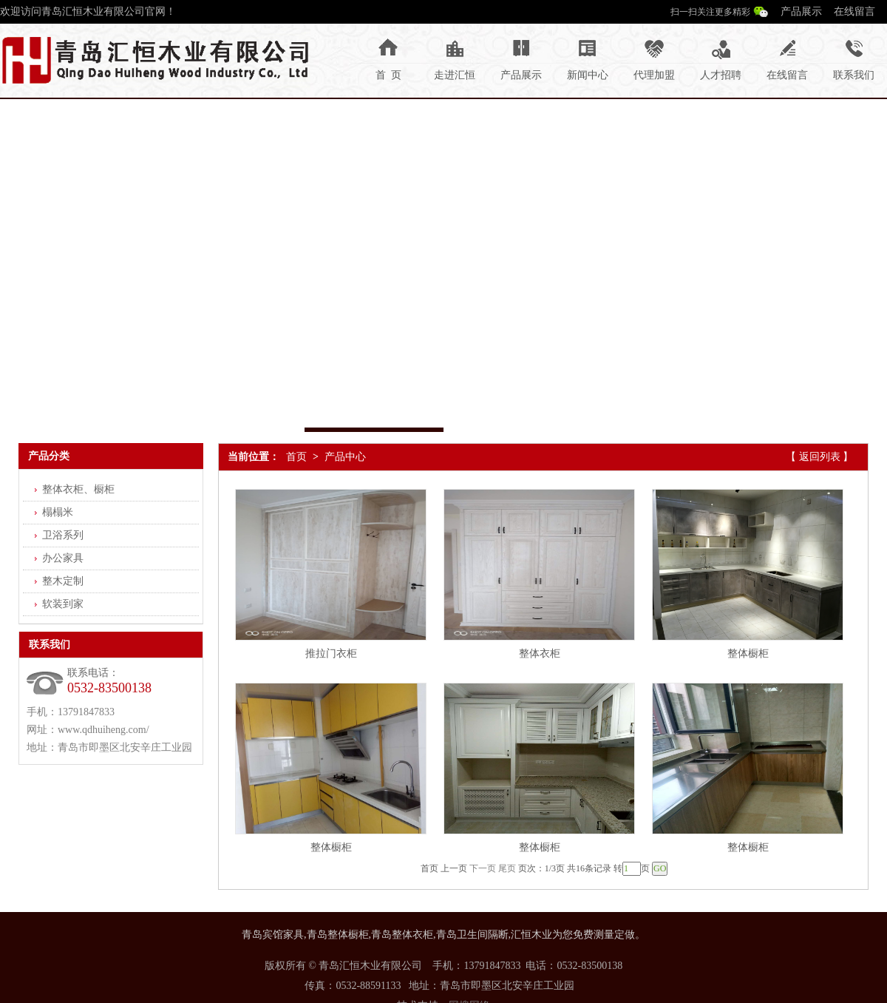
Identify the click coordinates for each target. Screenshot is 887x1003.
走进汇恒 (454, 75)
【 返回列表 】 (819, 456)
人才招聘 (720, 75)
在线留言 (854, 11)
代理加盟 (654, 75)
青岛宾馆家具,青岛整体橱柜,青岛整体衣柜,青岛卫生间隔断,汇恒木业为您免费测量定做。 (443, 934)
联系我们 (853, 75)
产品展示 (801, 11)
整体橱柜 (748, 653)
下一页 (482, 868)
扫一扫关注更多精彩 (710, 12)
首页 (296, 456)
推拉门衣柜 (331, 653)
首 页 (388, 75)
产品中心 (345, 456)
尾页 (507, 868)
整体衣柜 (539, 653)
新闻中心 (587, 75)
